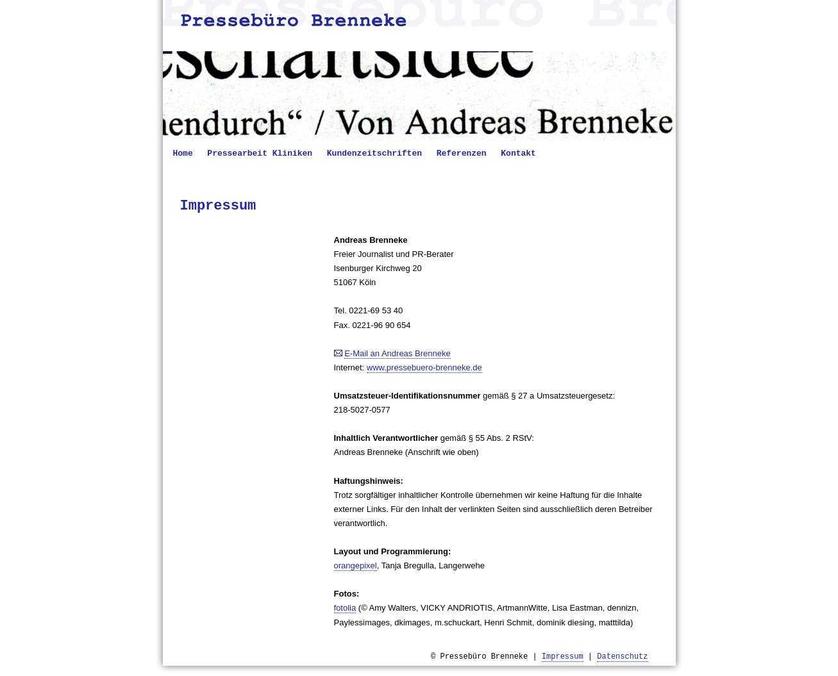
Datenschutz (622, 656)
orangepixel (355, 565)
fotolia (345, 608)
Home (183, 153)
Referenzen (462, 153)
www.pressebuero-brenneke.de (424, 367)
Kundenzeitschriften (374, 153)
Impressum (562, 656)
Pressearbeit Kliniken (259, 153)
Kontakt (518, 153)
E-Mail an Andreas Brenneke (397, 353)
